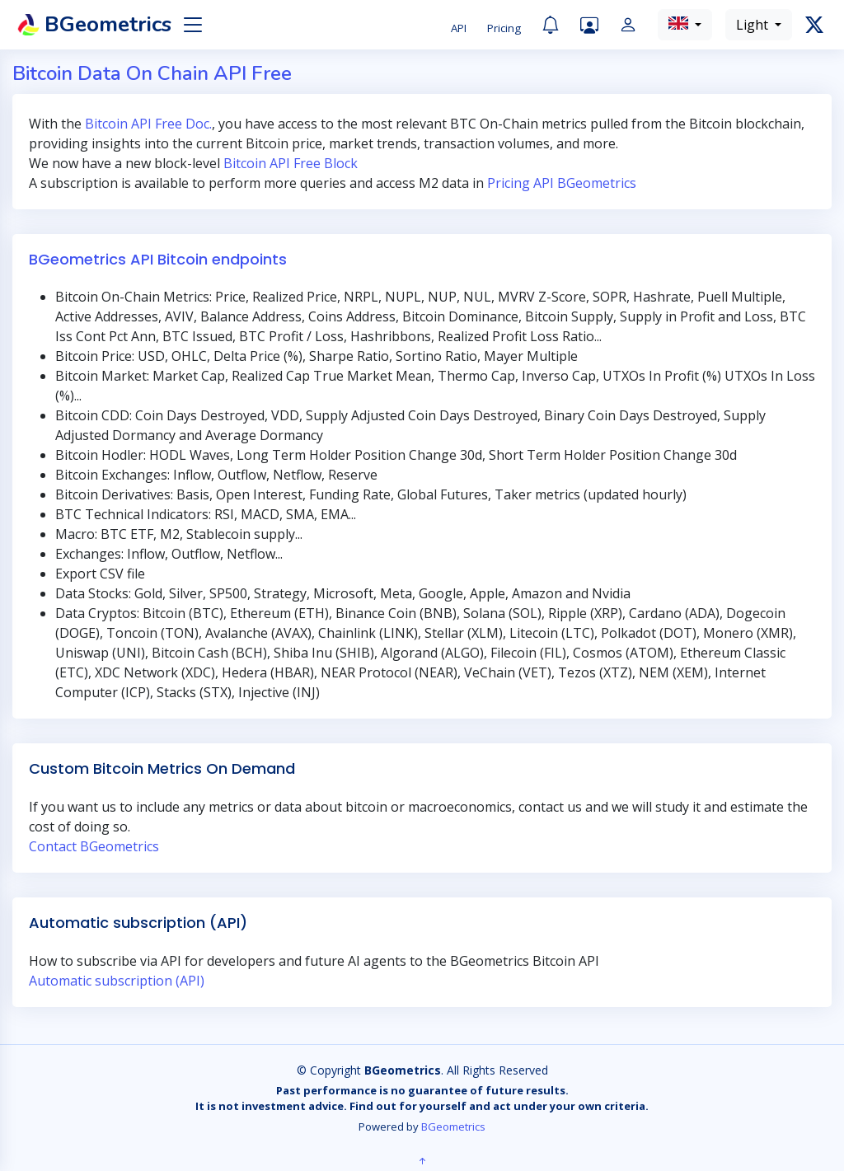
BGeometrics (453, 1126)
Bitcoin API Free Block (290, 163)
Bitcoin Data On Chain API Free (152, 73)
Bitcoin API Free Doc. (148, 124)
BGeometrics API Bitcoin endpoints (158, 259)
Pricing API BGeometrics (561, 183)
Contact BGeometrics (94, 846)
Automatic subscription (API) (116, 981)
